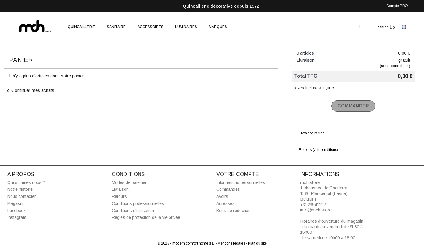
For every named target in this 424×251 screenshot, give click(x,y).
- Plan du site (256, 243)
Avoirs (222, 196)
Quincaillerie (81, 27)
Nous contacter (21, 196)
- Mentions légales (231, 243)
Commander (353, 105)
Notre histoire (20, 189)
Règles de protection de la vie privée (146, 217)
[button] (359, 27)
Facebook (16, 210)
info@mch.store (316, 209)
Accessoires (150, 27)
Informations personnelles (240, 182)
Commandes (228, 189)
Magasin (15, 203)
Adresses (225, 203)
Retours (119, 196)
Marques (218, 27)
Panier (382, 27)
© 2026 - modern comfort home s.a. (186, 243)
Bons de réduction (233, 210)
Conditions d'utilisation (133, 210)
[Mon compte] (366, 27)
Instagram (16, 217)
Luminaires (186, 27)
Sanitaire (116, 27)
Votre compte (237, 174)
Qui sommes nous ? (26, 182)
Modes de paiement (130, 182)
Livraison (120, 189)
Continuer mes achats (29, 90)
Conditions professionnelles (138, 203)
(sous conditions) (395, 65)
